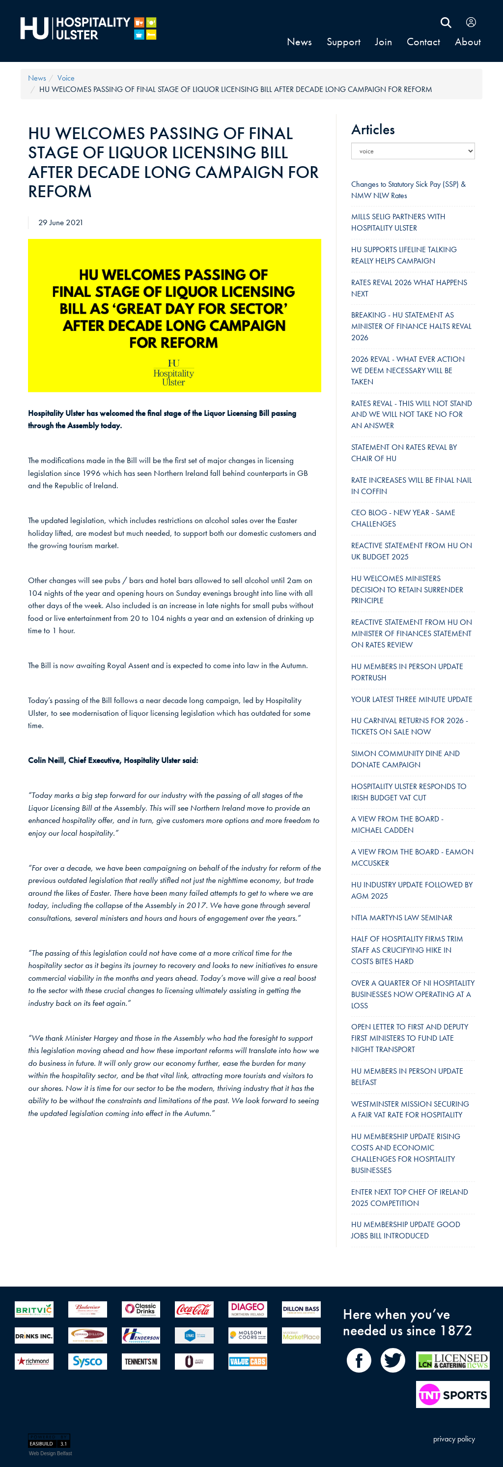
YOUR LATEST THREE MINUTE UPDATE (412, 699)
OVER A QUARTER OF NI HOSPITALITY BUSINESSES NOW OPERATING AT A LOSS (413, 994)
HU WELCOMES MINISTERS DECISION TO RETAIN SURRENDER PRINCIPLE (407, 589)
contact (423, 42)
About (468, 42)
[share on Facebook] (361, 1375)
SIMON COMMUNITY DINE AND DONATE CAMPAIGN (405, 759)
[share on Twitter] (393, 1375)
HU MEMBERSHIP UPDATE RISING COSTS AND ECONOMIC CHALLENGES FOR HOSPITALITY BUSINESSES (405, 1153)
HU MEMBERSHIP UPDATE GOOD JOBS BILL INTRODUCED (405, 1230)
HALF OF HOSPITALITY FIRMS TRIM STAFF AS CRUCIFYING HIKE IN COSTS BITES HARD (407, 950)
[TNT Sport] (453, 1396)
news (299, 42)
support (344, 42)
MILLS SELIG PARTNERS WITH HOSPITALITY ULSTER (398, 222)
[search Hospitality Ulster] (446, 21)
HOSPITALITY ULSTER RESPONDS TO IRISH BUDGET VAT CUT (409, 792)
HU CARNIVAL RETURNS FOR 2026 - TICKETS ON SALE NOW (409, 726)
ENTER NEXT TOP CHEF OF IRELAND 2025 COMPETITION (409, 1197)
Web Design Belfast (50, 1453)
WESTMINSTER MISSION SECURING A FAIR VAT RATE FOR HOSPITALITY (410, 1109)
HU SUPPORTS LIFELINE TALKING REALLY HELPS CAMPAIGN (404, 255)
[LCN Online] (453, 1375)
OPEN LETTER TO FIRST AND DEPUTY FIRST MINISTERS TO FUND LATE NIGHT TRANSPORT (409, 1038)
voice (66, 78)
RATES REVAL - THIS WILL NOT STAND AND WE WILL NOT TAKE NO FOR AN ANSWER (411, 414)
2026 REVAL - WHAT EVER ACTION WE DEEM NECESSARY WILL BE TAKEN (408, 370)
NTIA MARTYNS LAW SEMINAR (401, 917)
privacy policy (454, 1439)
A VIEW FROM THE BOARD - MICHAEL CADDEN (397, 824)
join (383, 42)
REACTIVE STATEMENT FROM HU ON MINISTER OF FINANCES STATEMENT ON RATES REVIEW (411, 633)
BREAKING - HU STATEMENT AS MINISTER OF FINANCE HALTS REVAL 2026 (411, 326)
